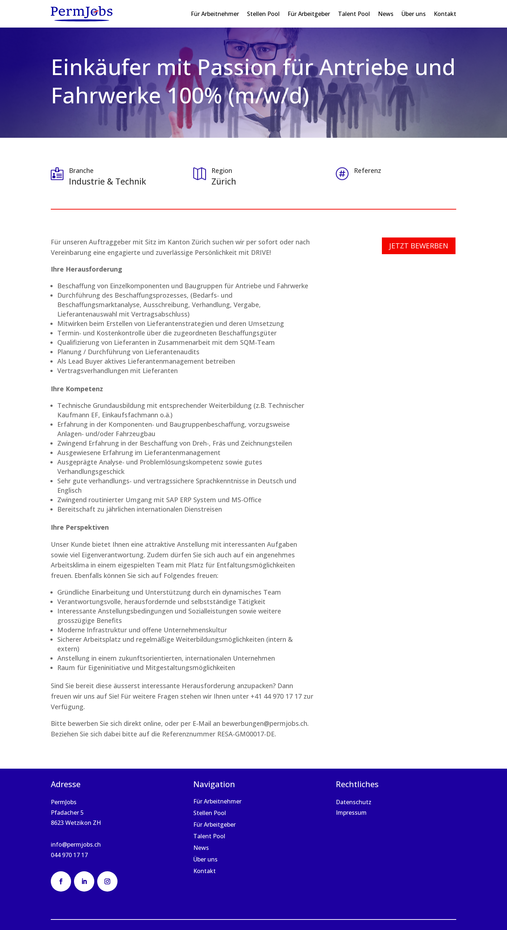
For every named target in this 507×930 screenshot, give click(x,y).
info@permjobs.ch (76, 844)
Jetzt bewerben (418, 246)
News (385, 14)
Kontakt (445, 14)
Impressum (351, 813)
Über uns (413, 14)
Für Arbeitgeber (309, 14)
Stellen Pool (263, 14)
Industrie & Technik (107, 181)
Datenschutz (353, 802)
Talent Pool (354, 14)
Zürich (223, 181)
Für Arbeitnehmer (215, 14)
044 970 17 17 (69, 855)
